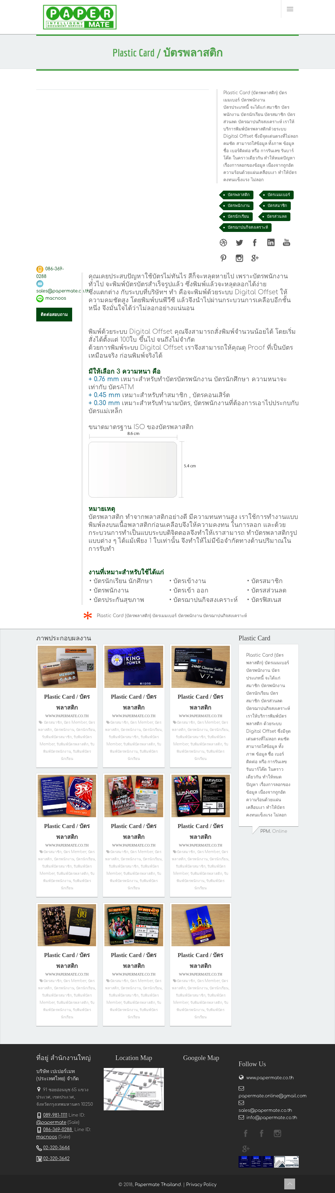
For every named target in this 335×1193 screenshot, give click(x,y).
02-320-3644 (56, 1147)
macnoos (55, 298)
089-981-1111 (55, 1115)
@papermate (51, 1122)
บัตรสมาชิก (277, 205)
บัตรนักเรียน (238, 216)
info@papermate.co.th (272, 1117)
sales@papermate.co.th (63, 291)
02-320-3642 (56, 1158)
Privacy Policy (201, 1184)
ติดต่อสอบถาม (54, 314)
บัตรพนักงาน (239, 205)
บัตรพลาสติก (239, 194)
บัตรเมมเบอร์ (279, 194)
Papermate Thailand (158, 1184)
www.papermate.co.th (269, 1077)
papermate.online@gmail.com (273, 1095)
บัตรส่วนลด (277, 216)
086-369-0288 (58, 1129)
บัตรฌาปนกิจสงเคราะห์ (248, 227)
